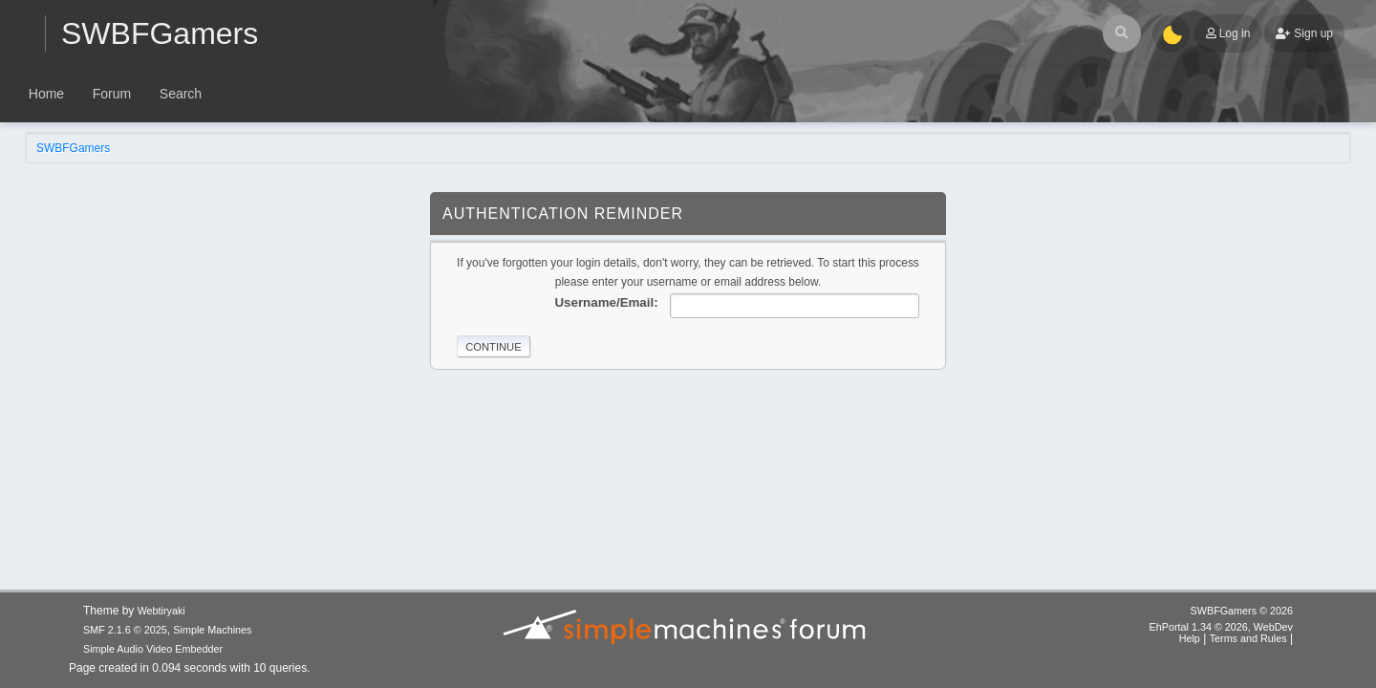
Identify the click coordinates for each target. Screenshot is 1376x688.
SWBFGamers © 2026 (1242, 610)
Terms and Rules (1248, 638)
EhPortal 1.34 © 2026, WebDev (1221, 627)
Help (1189, 638)
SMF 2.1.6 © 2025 (125, 629)
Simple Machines (212, 629)
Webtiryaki (161, 610)
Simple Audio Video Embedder (153, 649)
